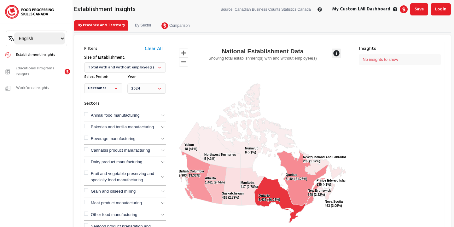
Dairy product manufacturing (116, 162)
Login (440, 9)
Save (419, 9)
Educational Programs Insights (29, 71)
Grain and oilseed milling (113, 191)
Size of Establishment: (104, 58)
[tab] (101, 25)
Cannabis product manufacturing (120, 150)
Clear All (154, 49)
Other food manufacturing (114, 214)
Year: (132, 77)
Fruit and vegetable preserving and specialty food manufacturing (122, 176)
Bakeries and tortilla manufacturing (122, 127)
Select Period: (96, 77)
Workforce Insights (27, 88)
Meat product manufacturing (116, 203)
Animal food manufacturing (115, 115)
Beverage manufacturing (113, 138)
